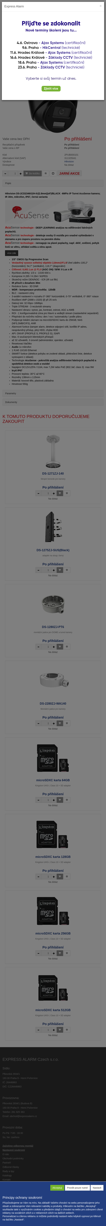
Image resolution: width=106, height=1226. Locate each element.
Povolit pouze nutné (77, 1187)
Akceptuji (57, 1187)
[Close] (101, 6)
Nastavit (97, 1187)
